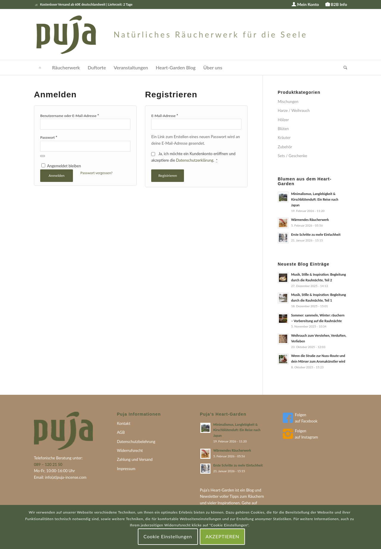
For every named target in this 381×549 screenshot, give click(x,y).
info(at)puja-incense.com (65, 477)
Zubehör (285, 146)
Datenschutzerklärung (194, 160)
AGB (121, 432)
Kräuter (284, 137)
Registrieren (167, 175)
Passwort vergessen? (96, 173)
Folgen (300, 414)
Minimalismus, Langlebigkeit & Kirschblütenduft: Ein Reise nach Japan (314, 199)
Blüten (283, 128)
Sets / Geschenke (292, 155)
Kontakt (123, 423)
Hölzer (283, 119)
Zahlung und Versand (135, 459)
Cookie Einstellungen (167, 536)
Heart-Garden (222, 490)
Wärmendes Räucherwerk (310, 220)
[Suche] (343, 67)
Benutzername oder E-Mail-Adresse (69, 115)
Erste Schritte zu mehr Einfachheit (316, 234)
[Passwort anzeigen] (42, 156)
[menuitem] (305, 4)
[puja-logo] (170, 34)
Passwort (48, 137)
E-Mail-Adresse (164, 115)
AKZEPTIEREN (222, 536)
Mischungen (288, 101)
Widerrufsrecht (130, 450)
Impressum (126, 468)
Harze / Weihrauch (294, 110)
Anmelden (57, 175)
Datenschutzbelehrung (136, 441)
